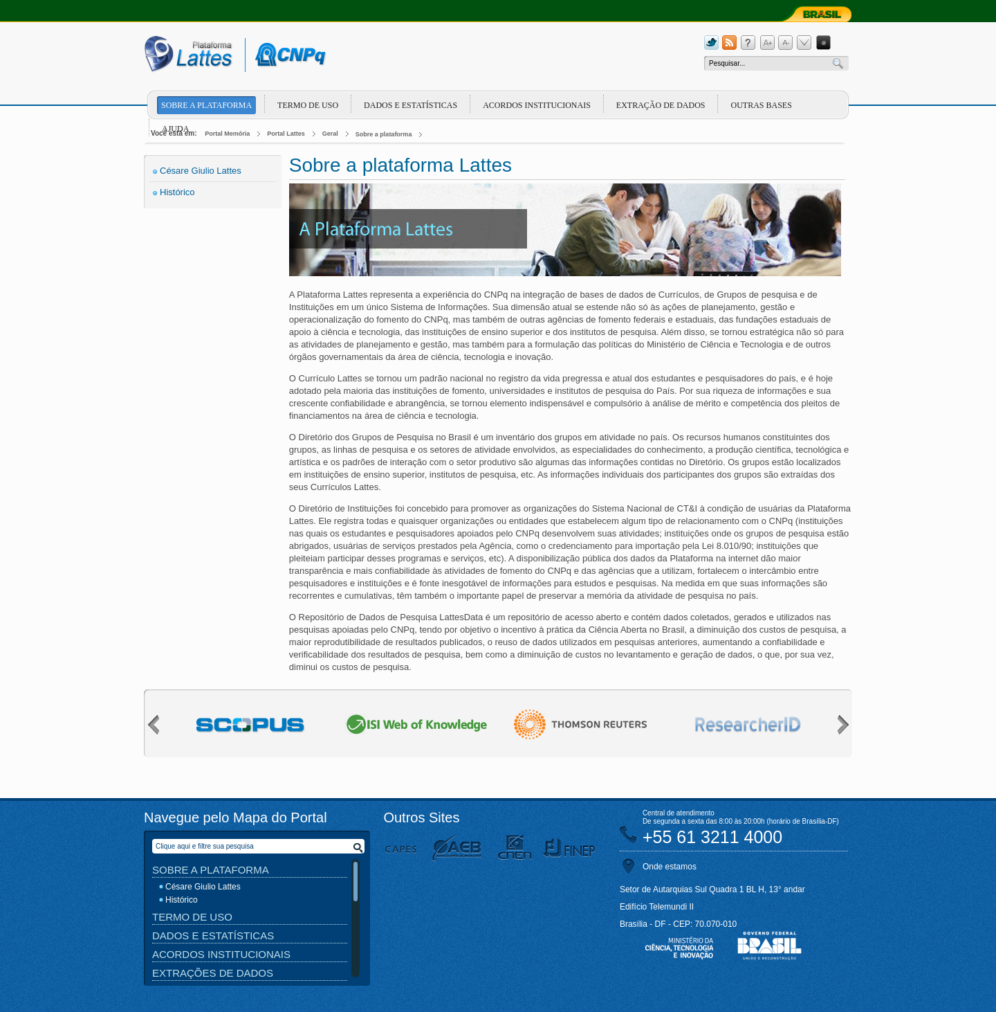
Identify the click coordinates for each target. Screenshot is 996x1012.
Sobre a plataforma (206, 105)
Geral (330, 133)
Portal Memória (227, 133)
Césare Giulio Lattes (200, 170)
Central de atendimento (678, 813)
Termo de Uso (307, 105)
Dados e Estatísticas (410, 105)
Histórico (177, 192)
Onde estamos (670, 866)
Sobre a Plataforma (210, 870)
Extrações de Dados (212, 973)
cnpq (288, 55)
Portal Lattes (286, 133)
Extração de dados (661, 105)
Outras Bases (760, 105)
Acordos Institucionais (537, 105)
